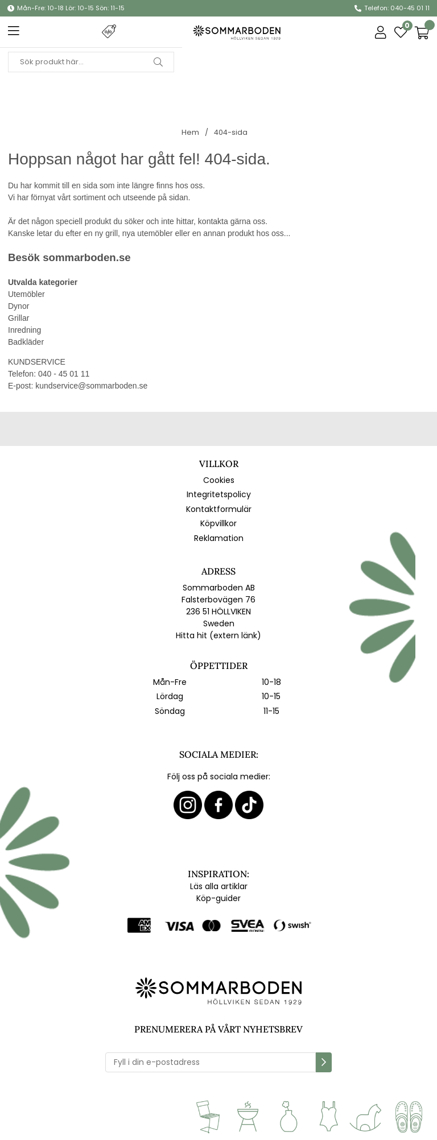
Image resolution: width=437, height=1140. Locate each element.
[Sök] (91, 62)
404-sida (231, 132)
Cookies (218, 480)
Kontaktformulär (219, 509)
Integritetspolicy (219, 494)
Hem (190, 132)
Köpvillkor (218, 523)
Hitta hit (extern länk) (218, 635)
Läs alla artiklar (219, 886)
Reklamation (219, 538)
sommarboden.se (86, 257)
